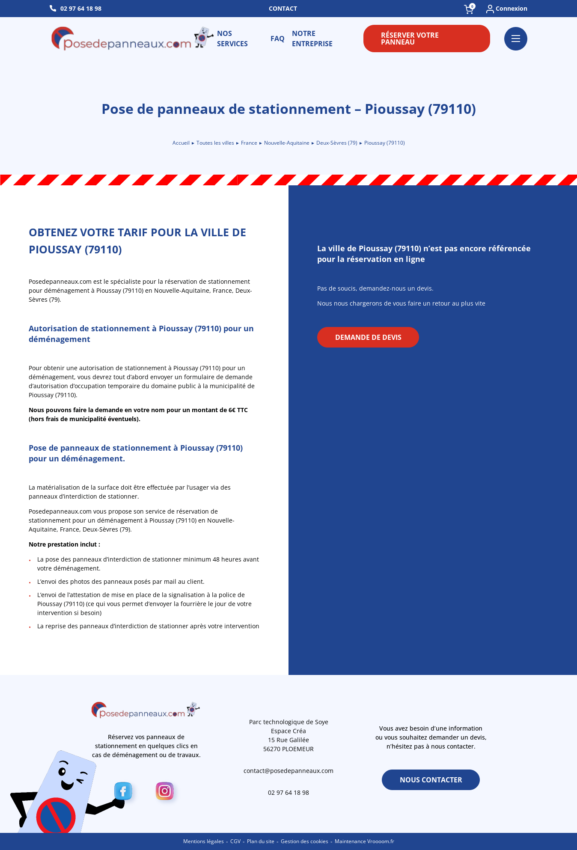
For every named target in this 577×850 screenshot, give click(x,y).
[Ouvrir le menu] (515, 39)
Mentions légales (203, 841)
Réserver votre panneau (410, 38)
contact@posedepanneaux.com (288, 771)
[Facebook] (125, 793)
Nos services (232, 38)
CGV (235, 841)
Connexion (506, 8)
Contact (283, 8)
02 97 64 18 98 (80, 8)
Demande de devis (368, 337)
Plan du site (260, 841)
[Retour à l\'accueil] (133, 39)
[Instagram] (167, 793)
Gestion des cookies (304, 841)
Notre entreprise (312, 38)
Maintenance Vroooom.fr (364, 841)
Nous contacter (431, 780)
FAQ (278, 38)
